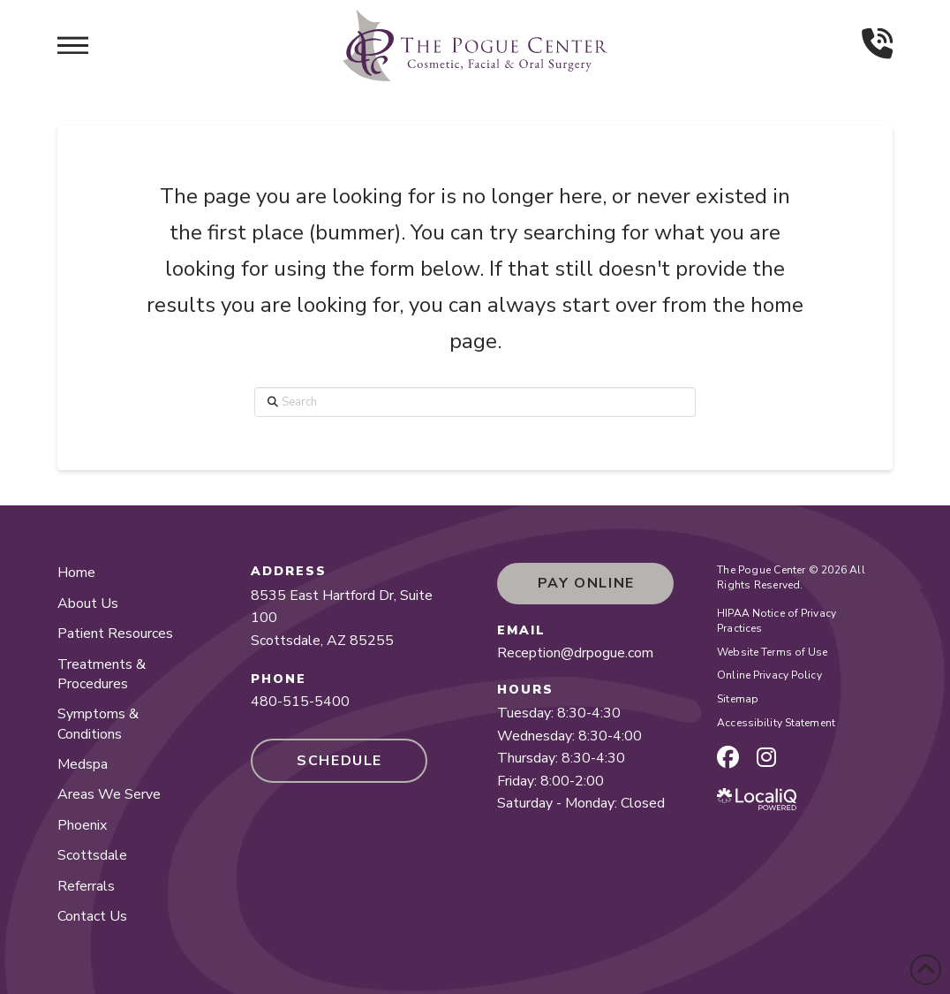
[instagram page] (766, 757)
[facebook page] (728, 757)
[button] (72, 45)
